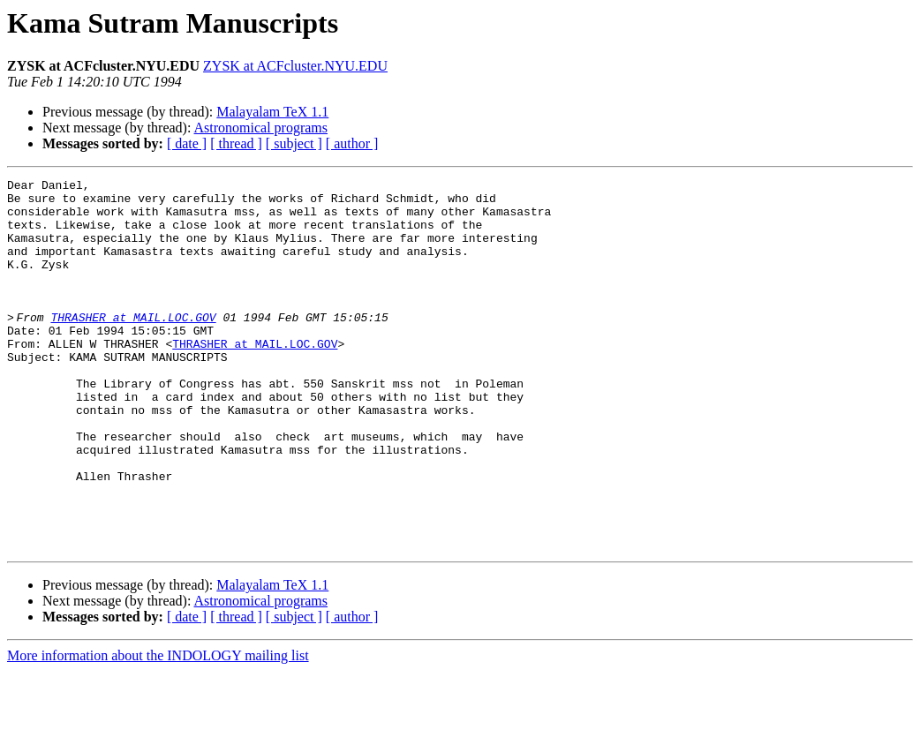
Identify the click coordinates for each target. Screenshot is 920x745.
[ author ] (352, 143)
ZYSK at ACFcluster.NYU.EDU (295, 65)
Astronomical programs (261, 127)
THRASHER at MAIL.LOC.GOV (138, 346)
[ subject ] (294, 143)
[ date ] (187, 143)
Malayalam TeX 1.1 (272, 111)
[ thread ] (236, 143)
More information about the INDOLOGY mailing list (158, 729)
